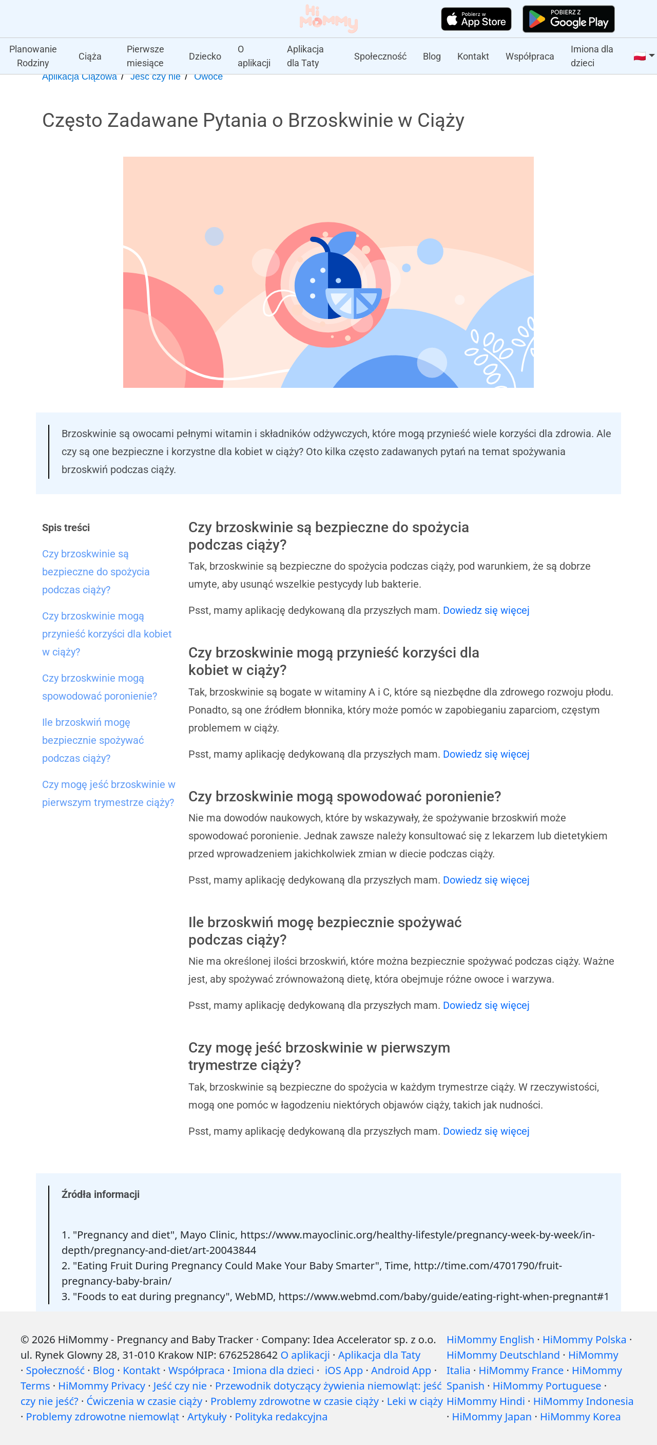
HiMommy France (521, 1370)
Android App (401, 1370)
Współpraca (530, 56)
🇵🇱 (639, 56)
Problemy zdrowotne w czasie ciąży (294, 1401)
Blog (432, 56)
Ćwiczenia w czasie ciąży (144, 1401)
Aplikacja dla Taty (305, 56)
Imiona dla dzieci (592, 56)
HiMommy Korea (580, 1416)
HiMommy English (490, 1339)
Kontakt (473, 56)
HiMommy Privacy (101, 1386)
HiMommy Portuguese (547, 1386)
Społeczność (380, 56)
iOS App (344, 1370)
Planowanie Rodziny (33, 56)
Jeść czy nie (155, 76)
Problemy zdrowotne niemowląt (103, 1416)
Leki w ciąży (415, 1401)
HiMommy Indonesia (583, 1401)
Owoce (208, 76)
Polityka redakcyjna (281, 1416)
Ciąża (90, 56)
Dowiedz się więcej (486, 610)
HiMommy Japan (492, 1416)
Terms (35, 1386)
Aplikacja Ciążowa (79, 76)
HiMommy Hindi (486, 1401)
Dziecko (205, 56)
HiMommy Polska (585, 1339)
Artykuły (207, 1416)
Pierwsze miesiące (145, 56)
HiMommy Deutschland (503, 1355)
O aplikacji (254, 56)
